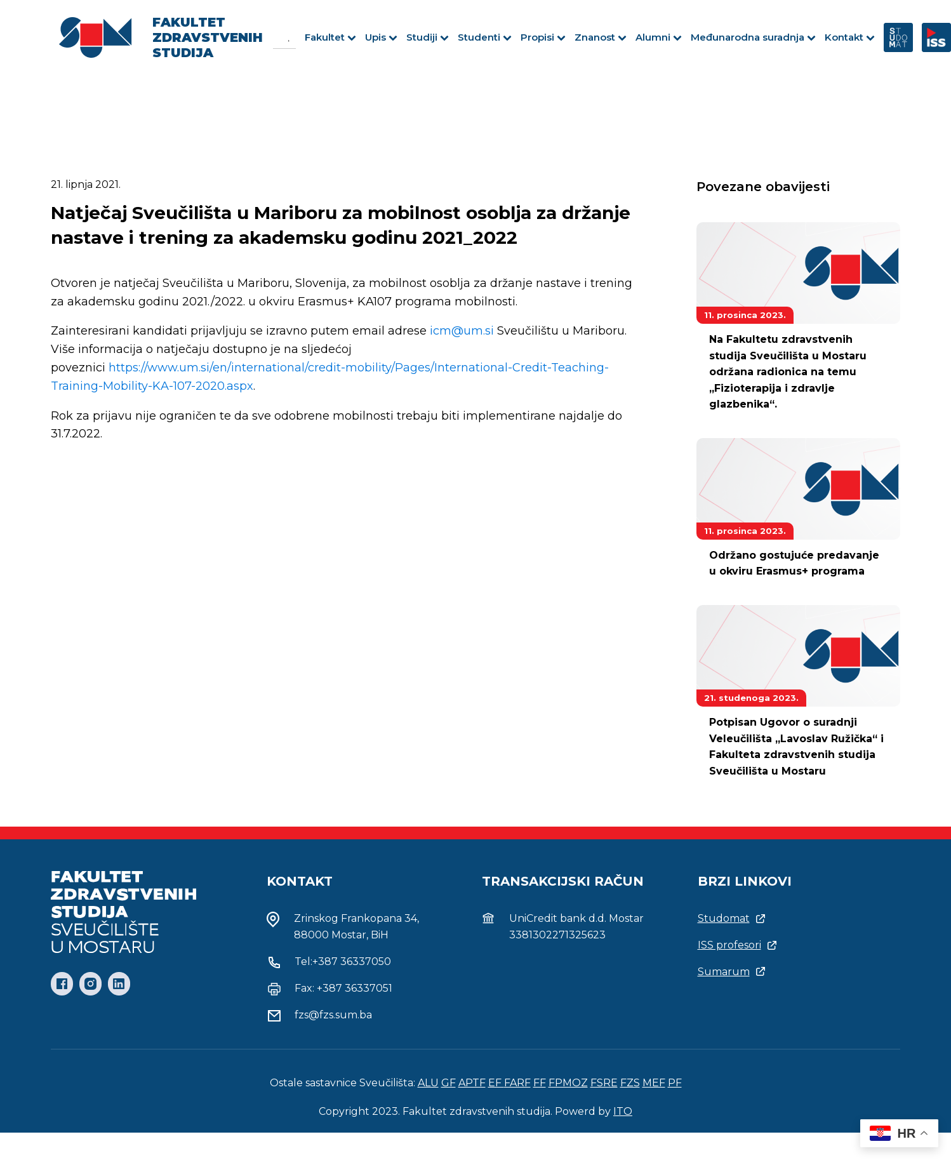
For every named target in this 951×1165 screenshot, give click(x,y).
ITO (622, 1111)
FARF (517, 1083)
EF (496, 1083)
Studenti (485, 37)
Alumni (658, 37)
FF (539, 1083)
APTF (472, 1083)
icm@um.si (462, 331)
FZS (630, 1083)
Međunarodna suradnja (753, 37)
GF (448, 1083)
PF (675, 1083)
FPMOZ (568, 1083)
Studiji (427, 37)
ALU (428, 1083)
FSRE (604, 1083)
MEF (653, 1083)
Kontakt (850, 37)
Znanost (601, 37)
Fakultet (330, 37)
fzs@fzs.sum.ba (333, 1015)
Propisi (543, 37)
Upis (381, 37)
